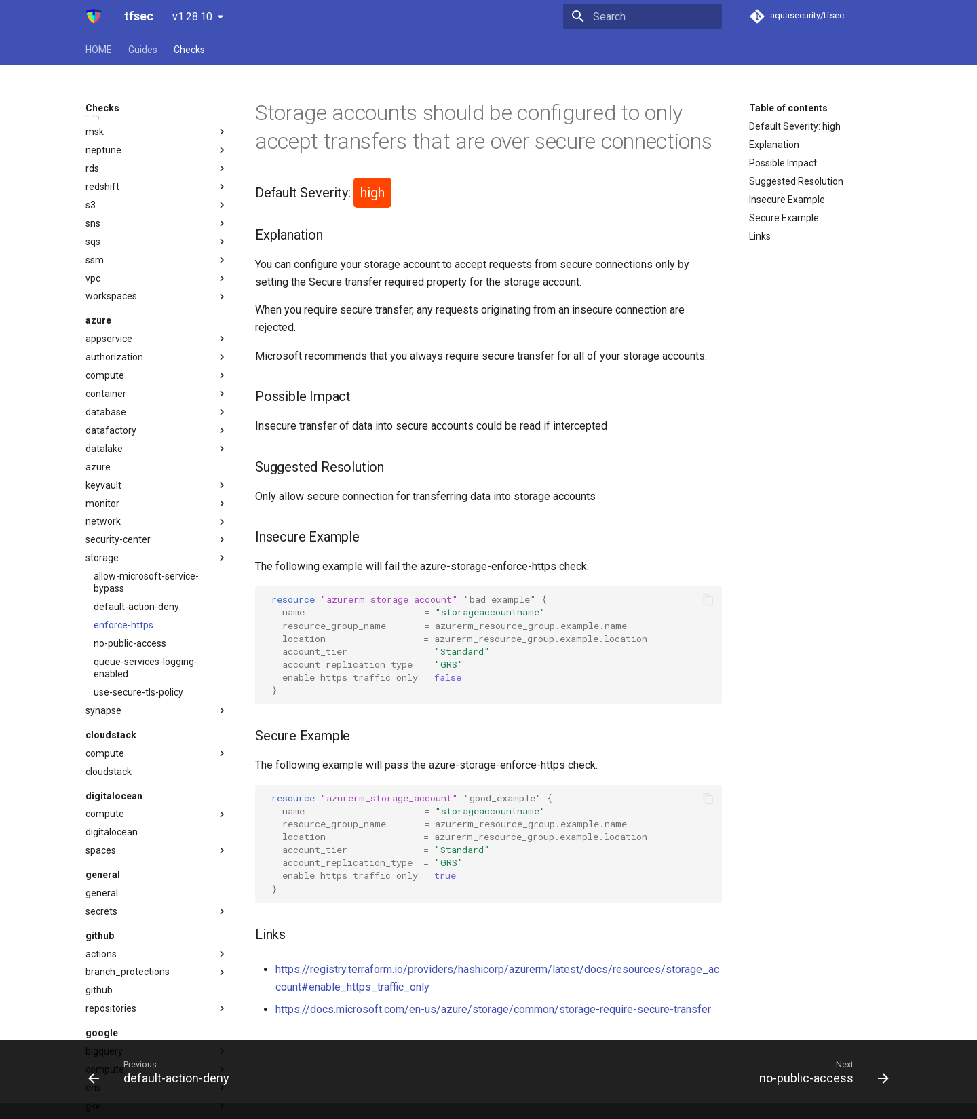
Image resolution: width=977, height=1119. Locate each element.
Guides (142, 49)
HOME (98, 49)
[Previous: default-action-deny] (162, 1071)
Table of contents (788, 107)
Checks (189, 49)
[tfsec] (94, 16)
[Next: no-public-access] (820, 1071)
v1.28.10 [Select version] (192, 16)
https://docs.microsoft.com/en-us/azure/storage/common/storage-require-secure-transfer (493, 1009)
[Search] (642, 16)
